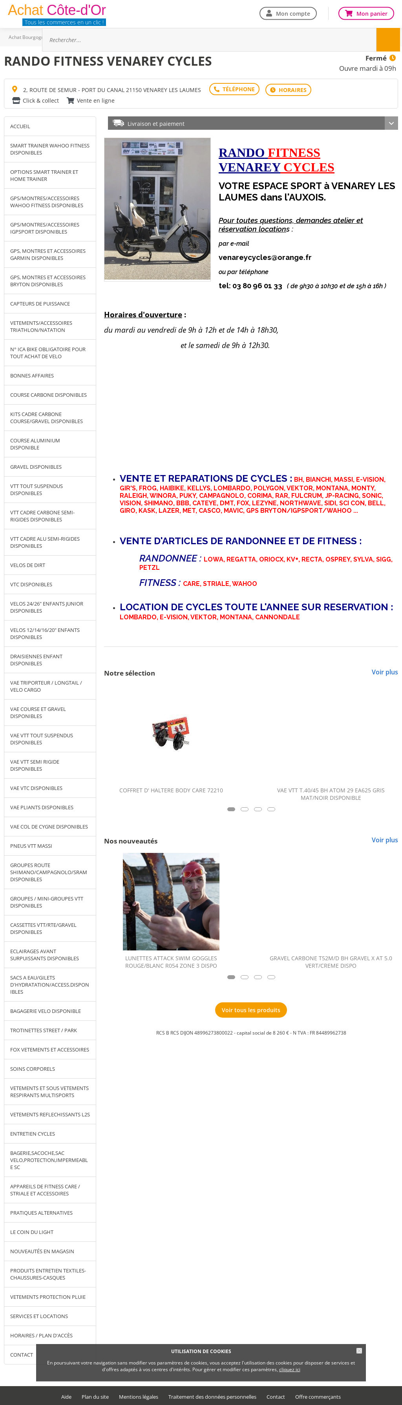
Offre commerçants (318, 1395)
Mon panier (371, 13)
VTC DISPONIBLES (31, 582)
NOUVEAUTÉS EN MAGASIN (42, 1249)
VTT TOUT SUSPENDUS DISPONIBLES (36, 488)
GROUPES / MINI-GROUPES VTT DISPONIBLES (46, 900)
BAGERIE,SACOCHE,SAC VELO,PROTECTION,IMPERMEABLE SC (49, 1158)
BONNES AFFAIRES (32, 373)
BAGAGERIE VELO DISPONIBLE (45, 1009)
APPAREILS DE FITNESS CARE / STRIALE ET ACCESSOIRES (45, 1188)
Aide (66, 1395)
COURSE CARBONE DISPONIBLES (48, 393)
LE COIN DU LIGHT (31, 1230)
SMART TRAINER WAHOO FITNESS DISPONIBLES (50, 147)
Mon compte (293, 13)
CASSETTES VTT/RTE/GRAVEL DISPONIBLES (43, 927)
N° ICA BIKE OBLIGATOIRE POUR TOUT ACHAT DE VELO (48, 351)
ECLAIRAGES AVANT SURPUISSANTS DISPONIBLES (44, 953)
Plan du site (95, 1395)
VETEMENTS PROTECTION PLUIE (48, 1295)
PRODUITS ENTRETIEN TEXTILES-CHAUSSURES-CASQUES (48, 1272)
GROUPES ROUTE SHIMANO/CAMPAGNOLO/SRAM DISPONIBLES (48, 870)
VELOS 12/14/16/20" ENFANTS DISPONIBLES (45, 632)
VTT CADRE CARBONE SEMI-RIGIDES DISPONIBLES (42, 514)
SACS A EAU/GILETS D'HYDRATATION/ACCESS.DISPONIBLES (49, 983)
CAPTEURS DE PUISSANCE (40, 302)
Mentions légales (138, 1395)
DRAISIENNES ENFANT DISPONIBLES (36, 658)
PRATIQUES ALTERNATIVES (41, 1211)
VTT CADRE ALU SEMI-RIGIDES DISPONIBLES (45, 541)
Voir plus (385, 670)
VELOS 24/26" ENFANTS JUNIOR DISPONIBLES (46, 605)
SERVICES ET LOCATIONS (39, 1314)
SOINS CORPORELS (32, 1067)
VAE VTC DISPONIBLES (36, 786)
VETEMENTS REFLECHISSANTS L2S (50, 1112)
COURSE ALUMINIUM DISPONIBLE (35, 442)
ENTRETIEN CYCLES (32, 1132)
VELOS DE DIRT (27, 563)
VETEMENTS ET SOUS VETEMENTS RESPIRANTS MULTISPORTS (49, 1090)
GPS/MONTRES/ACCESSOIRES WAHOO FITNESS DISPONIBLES (46, 200)
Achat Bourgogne (28, 37)
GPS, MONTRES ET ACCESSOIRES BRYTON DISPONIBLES (48, 279)
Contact (276, 1395)
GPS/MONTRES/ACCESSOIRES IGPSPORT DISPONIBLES (44, 226)
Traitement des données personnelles (212, 1395)
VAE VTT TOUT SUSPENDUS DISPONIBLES (41, 737)
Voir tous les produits (251, 1008)
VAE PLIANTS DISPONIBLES (41, 805)
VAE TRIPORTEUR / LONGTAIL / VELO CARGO (46, 685)
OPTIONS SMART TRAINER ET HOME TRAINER (44, 174)
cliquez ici (289, 1369)
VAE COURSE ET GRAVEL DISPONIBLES (38, 711)
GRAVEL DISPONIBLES (36, 465)
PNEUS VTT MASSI (31, 844)
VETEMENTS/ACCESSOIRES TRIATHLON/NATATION (41, 325)
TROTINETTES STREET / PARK (43, 1028)
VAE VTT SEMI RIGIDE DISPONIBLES (34, 764)
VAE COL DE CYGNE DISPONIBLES (49, 825)
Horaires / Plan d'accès (41, 1333)
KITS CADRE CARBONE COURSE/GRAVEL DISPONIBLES (46, 416)
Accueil (20, 124)
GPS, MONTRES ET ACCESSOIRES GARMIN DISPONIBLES (48, 253)
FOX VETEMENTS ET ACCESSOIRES (49, 1047)
